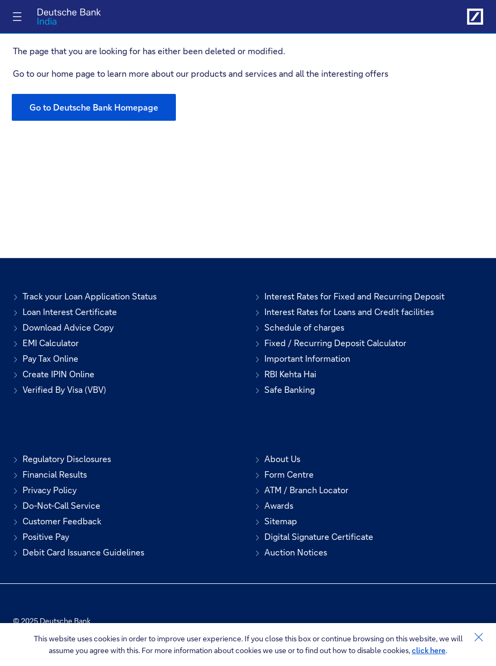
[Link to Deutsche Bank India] (475, 17)
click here (429, 650)
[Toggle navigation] (17, 16)
